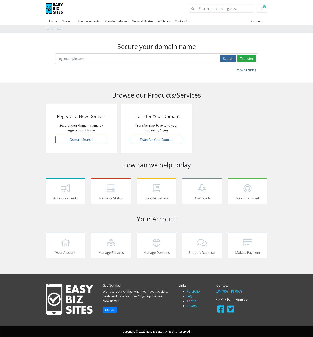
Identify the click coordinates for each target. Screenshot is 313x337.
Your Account (65, 246)
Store (66, 21)
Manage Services (111, 246)
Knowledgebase (116, 21)
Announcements (89, 21)
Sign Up (110, 309)
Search (228, 58)
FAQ (189, 296)
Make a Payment (247, 246)
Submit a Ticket (247, 191)
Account (256, 21)
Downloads (202, 191)
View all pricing (246, 70)
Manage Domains (156, 246)
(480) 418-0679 (229, 291)
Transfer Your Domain (156, 139)
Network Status (142, 21)
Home (53, 21)
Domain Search (81, 139)
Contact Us (182, 21)
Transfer (246, 58)
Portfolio (193, 291)
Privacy (191, 306)
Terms (191, 301)
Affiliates (164, 21)
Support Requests (202, 246)
